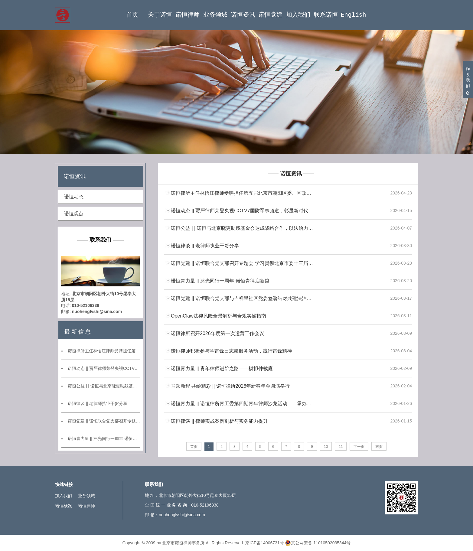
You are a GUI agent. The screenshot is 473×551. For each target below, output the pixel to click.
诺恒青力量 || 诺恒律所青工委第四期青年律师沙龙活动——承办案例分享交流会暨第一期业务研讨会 (242, 403)
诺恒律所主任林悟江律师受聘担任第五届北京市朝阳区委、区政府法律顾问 (104, 350)
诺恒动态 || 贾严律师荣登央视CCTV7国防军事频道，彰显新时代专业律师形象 (104, 368)
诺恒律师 (187, 15)
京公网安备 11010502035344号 (318, 543)
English (353, 15)
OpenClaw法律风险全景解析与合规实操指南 (218, 315)
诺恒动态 (73, 196)
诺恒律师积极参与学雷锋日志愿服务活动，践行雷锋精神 (231, 351)
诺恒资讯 (243, 15)
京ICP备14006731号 (264, 542)
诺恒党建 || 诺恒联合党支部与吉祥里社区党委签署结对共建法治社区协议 (242, 298)
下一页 (359, 447)
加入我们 (298, 15)
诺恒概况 (63, 505)
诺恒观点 (73, 213)
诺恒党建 (270, 15)
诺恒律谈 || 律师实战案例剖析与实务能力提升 (219, 421)
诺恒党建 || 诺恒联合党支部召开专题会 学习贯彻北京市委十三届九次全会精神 (104, 421)
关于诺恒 (160, 15)
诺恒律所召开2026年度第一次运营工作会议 (217, 333)
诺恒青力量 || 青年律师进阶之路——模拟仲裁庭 (222, 368)
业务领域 (215, 15)
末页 (379, 447)
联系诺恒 (326, 15)
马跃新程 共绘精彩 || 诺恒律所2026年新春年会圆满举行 (230, 386)
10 (326, 447)
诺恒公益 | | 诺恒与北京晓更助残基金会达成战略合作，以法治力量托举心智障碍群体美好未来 (104, 385)
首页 (132, 15)
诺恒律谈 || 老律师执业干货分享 (97, 403)
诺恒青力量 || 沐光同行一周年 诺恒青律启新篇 (104, 438)
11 (341, 447)
